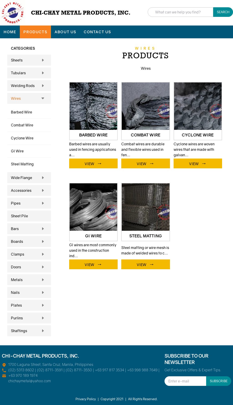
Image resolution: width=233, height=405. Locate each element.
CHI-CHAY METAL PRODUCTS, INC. (81, 12)
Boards (29, 241)
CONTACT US (97, 32)
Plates (29, 305)
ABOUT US (65, 32)
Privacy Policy (86, 399)
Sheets (29, 60)
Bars (29, 228)
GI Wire (17, 151)
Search (223, 12)
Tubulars (29, 72)
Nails (29, 292)
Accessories (29, 190)
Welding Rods (29, 85)
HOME (10, 32)
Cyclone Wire (22, 138)
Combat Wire (22, 125)
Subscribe (219, 381)
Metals (29, 279)
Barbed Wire (21, 112)
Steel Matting (22, 164)
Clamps (29, 254)
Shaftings (29, 330)
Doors (29, 267)
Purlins (29, 318)
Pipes (29, 203)
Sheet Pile (19, 216)
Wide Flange (29, 177)
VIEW (93, 163)
